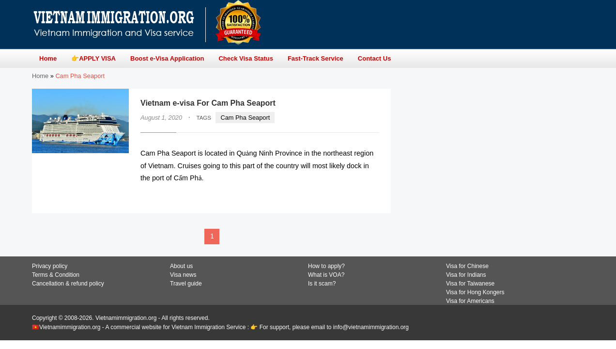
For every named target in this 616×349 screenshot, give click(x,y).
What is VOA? (326, 274)
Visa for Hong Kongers (475, 292)
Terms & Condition (55, 274)
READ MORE (350, 197)
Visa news (183, 274)
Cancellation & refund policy (68, 283)
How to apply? (326, 266)
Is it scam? (322, 283)
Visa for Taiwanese (470, 283)
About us (181, 266)
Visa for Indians (466, 274)
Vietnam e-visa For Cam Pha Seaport (208, 103)
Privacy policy (49, 266)
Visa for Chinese (467, 266)
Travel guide (186, 283)
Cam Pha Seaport (245, 117)
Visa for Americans (470, 301)
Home (40, 75)
